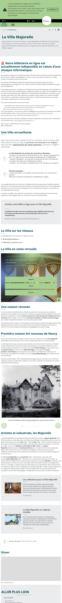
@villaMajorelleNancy (12, 239)
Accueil (3, 29)
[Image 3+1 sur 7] (31, 426)
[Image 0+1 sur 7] (22, 426)
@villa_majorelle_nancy (14, 242)
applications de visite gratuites (27, 144)
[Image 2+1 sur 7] (28, 426)
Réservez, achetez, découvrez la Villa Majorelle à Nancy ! (22, 218)
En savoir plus (53, 9)
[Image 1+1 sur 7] (25, 426)
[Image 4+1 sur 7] (34, 426)
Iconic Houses (8, 600)
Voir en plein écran (6, 582)
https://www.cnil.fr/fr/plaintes (23, 120)
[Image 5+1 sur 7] (37, 426)
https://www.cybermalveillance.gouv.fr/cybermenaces (17, 109)
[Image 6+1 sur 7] (40, 426)
